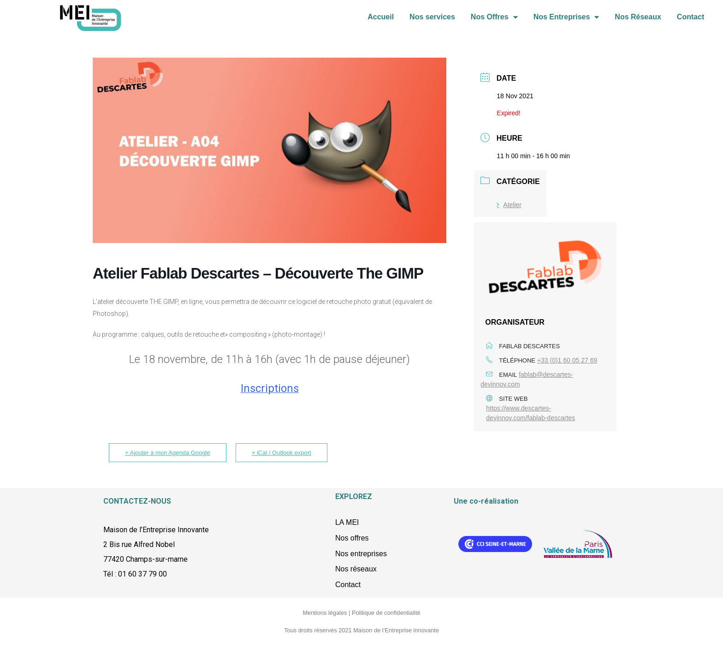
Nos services (432, 26)
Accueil (380, 26)
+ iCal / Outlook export (281, 452)
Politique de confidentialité (386, 612)
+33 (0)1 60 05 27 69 (567, 360)
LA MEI (347, 522)
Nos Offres (494, 27)
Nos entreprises (361, 554)
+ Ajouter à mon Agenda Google (167, 452)
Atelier (509, 204)
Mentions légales (324, 612)
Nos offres (352, 538)
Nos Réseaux (638, 26)
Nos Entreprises (566, 27)
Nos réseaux (356, 569)
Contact (691, 26)
